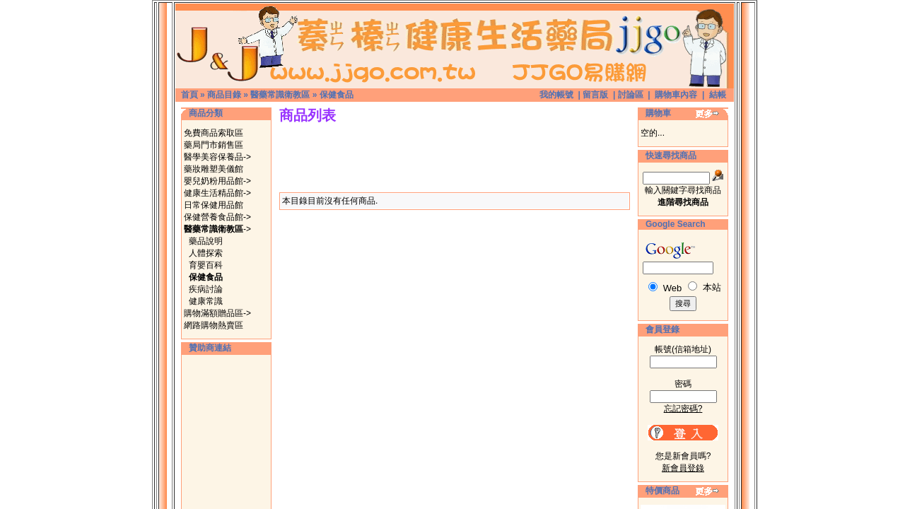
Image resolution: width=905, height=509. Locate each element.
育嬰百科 (206, 265)
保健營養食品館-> (217, 217)
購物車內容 (676, 95)
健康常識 (206, 301)
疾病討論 (206, 289)
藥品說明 (206, 241)
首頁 (189, 95)
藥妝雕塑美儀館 (213, 169)
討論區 (630, 95)
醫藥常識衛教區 (280, 95)
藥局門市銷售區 (213, 145)
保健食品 (337, 95)
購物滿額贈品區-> (217, 313)
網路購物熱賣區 (213, 325)
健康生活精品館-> (217, 193)
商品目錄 (224, 95)
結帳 (717, 95)
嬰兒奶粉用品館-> (217, 181)
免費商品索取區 (213, 133)
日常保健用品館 (213, 205)
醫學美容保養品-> (217, 157)
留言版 (595, 95)
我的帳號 (556, 95)
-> (217, 229)
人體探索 (206, 253)
